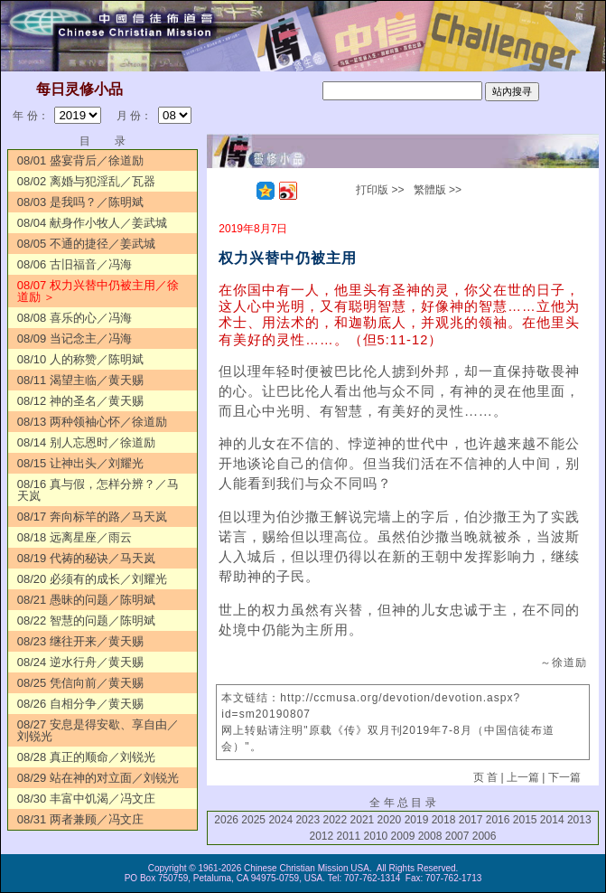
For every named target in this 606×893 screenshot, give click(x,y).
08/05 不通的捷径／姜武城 (86, 243)
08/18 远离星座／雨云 (74, 537)
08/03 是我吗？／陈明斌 (80, 202)
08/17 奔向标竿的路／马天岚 (92, 516)
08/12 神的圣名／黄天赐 (80, 401)
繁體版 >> (437, 189)
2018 (444, 819)
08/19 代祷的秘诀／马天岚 (86, 558)
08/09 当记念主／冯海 (74, 338)
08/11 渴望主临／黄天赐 (80, 380)
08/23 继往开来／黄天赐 (80, 641)
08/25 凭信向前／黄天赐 (80, 683)
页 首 (485, 777)
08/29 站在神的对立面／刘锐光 (98, 778)
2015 (525, 819)
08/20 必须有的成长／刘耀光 (92, 579)
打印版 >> (380, 189)
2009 (403, 836)
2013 (579, 819)
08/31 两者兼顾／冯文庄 (80, 819)
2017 (471, 819)
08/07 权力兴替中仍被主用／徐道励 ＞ (98, 291)
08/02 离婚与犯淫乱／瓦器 (86, 181)
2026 (226, 819)
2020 (390, 819)
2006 (484, 836)
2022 (334, 819)
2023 (307, 819)
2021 (362, 819)
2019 (417, 819)
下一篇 (564, 777)
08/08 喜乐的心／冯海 (74, 317)
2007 (457, 836)
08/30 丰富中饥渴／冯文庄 (86, 798)
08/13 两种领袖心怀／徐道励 (92, 421)
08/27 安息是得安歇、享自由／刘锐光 (98, 730)
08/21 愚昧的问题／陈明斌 (86, 599)
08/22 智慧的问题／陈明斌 (86, 620)
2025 (253, 819)
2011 (349, 836)
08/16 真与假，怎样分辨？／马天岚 (98, 490)
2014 (552, 819)
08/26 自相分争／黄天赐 (80, 703)
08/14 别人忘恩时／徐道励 (86, 442)
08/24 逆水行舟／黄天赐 (80, 662)
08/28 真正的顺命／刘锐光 (86, 757)
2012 (321, 836)
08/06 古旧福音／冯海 (74, 264)
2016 (498, 819)
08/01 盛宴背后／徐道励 (80, 160)
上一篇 (523, 777)
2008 (430, 836)
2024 (280, 819)
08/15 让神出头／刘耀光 (80, 463)
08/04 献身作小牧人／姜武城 (92, 223)
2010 (376, 836)
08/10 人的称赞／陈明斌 (80, 359)
